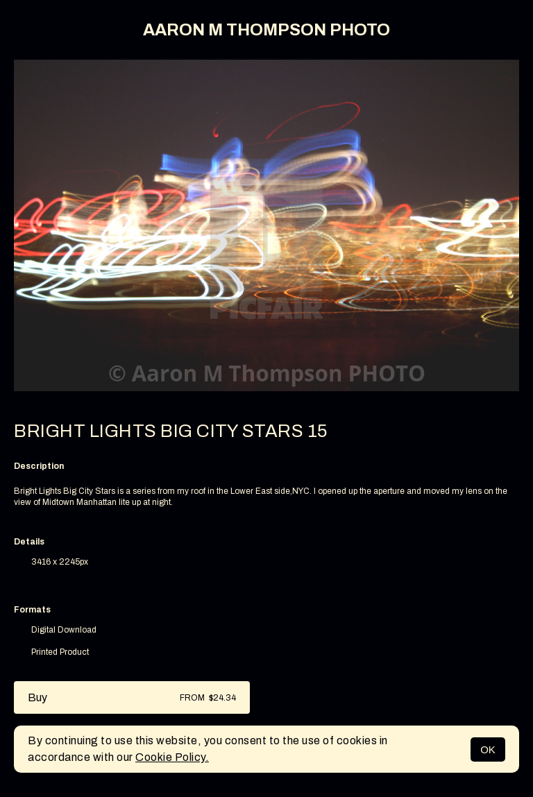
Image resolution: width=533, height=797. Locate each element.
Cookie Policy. (172, 757)
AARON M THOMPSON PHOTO (266, 30)
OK (488, 749)
